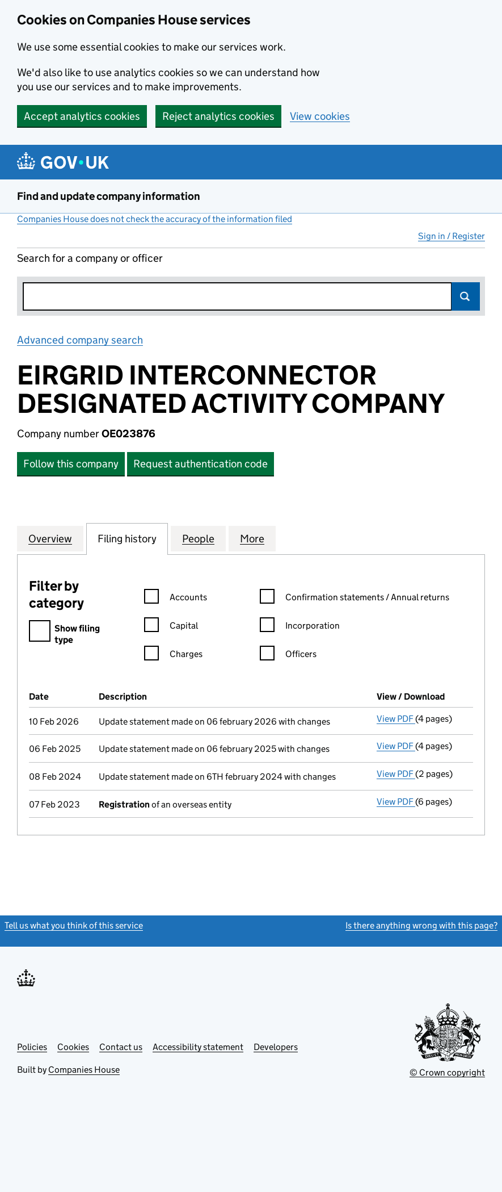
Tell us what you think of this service (74, 925)
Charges (173, 656)
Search (466, 296)
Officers (288, 656)
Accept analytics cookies (82, 116)
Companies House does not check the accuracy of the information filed (154, 219)
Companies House (84, 1069)
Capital (171, 627)
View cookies (320, 116)
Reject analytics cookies (218, 116)
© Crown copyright (447, 1072)
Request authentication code (200, 463)
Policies (32, 1047)
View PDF (396, 718)
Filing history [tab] (127, 538)
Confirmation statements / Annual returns (354, 599)
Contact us (120, 1047)
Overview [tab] (50, 538)
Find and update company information (108, 196)
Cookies (73, 1047)
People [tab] (198, 538)
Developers (276, 1047)
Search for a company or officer (90, 258)
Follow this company (71, 463)
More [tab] (252, 538)
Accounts (175, 599)
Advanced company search (80, 339)
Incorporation (300, 627)
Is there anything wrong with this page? (421, 925)
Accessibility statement (198, 1047)
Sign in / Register (451, 236)
